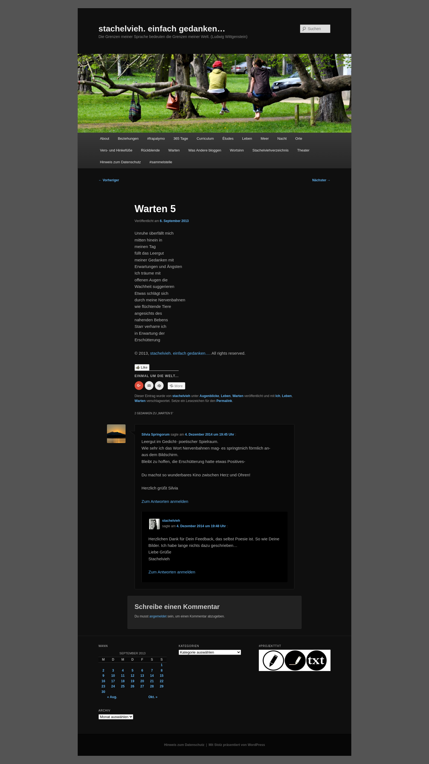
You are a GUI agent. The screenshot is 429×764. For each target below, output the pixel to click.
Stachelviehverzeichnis (271, 150)
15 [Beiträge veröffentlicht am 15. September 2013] (161, 676)
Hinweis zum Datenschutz (120, 162)
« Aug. (112, 697)
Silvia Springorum (155, 434)
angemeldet (158, 616)
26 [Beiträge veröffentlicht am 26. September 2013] (132, 686)
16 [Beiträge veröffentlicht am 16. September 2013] (103, 681)
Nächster (321, 180)
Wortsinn (237, 150)
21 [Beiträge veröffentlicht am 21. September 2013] (152, 681)
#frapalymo (156, 138)
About (104, 138)
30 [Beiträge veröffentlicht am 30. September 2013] (103, 692)
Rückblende (150, 150)
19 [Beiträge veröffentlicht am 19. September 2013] (132, 681)
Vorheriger (108, 180)
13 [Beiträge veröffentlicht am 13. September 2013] (142, 676)
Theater (303, 150)
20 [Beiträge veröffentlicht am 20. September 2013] (142, 681)
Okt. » (152, 697)
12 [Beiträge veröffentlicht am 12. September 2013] (132, 676)
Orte (298, 138)
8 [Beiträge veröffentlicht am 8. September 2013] (162, 670)
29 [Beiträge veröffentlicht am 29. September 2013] (161, 686)
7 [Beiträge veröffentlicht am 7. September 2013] (152, 670)
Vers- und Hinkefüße (116, 150)
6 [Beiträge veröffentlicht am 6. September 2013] (142, 670)
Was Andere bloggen (204, 150)
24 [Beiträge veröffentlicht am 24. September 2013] (113, 686)
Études (227, 138)
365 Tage (180, 138)
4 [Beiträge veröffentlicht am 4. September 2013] (123, 670)
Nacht (282, 138)
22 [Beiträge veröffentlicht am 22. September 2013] (161, 681)
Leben (247, 138)
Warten (173, 150)
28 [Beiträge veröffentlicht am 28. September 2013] (152, 686)
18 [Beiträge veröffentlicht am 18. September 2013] (122, 681)
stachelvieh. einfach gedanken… (161, 28)
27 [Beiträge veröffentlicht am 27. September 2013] (142, 686)
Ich (278, 396)
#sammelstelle (160, 162)
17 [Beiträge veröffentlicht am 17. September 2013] (113, 681)
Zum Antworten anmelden (164, 501)
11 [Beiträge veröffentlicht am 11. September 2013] (122, 676)
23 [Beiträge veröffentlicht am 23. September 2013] (103, 686)
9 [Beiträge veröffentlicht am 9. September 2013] (103, 676)
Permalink (224, 401)
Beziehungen (128, 138)
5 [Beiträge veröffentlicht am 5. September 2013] (133, 670)
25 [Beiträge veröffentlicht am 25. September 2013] (122, 686)
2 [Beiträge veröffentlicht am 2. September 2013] (103, 670)
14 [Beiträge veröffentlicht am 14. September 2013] (152, 676)
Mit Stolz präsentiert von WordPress (237, 745)
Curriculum (205, 138)
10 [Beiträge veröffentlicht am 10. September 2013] (113, 676)
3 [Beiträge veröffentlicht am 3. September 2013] (113, 670)
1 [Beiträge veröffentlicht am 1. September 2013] (162, 665)
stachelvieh (181, 396)
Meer (265, 138)
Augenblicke (209, 396)
